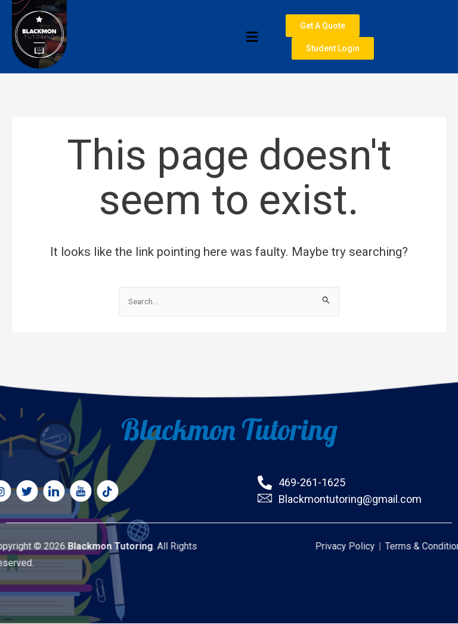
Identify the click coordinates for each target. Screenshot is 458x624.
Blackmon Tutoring (229, 428)
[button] (167, 37)
